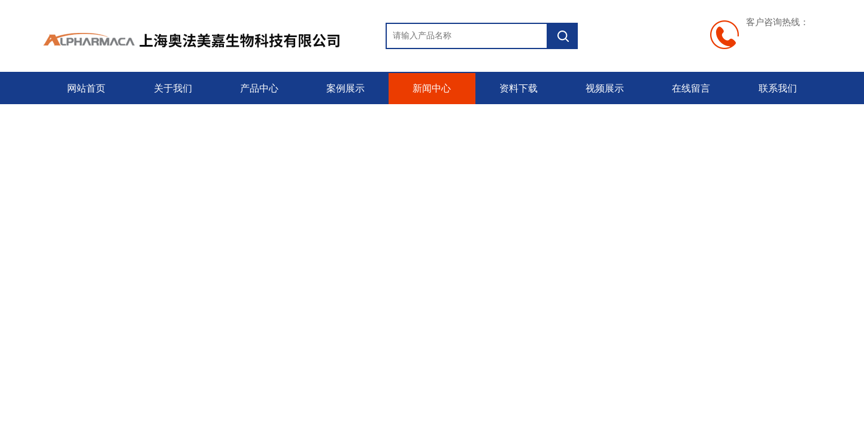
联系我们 (778, 88)
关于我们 (173, 88)
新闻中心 (432, 88)
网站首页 (86, 88)
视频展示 (605, 88)
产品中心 (259, 88)
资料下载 (518, 88)
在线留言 (691, 88)
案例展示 (345, 88)
